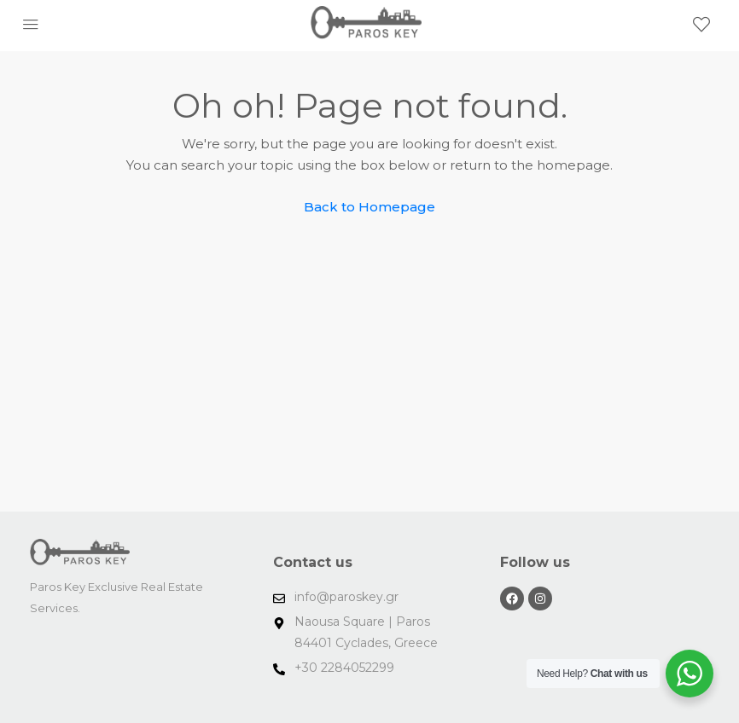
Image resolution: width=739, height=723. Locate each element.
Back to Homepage (369, 207)
